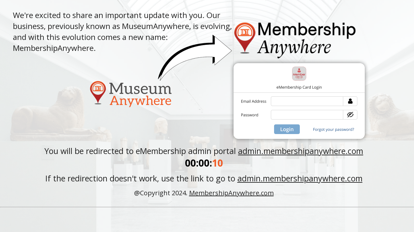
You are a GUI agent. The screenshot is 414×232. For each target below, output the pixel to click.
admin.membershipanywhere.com (300, 150)
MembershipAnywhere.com (231, 192)
